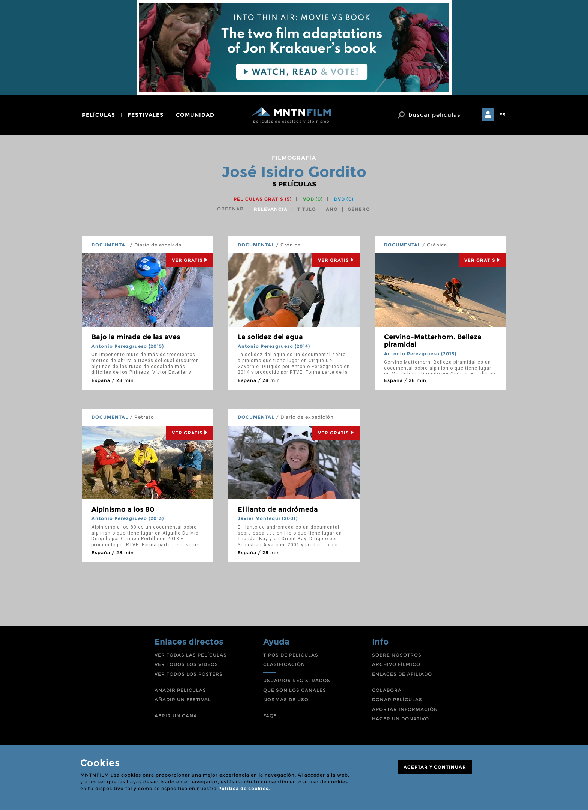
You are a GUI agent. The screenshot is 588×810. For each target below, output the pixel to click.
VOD (313, 199)
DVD (344, 199)
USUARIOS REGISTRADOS (296, 680)
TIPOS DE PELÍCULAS (290, 655)
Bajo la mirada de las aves (136, 337)
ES (502, 114)
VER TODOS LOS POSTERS (188, 674)
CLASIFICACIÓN (284, 664)
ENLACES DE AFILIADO (402, 674)
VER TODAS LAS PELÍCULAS (190, 655)
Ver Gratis (190, 260)
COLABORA (387, 690)
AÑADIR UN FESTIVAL (182, 699)
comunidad (195, 114)
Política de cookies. (244, 788)
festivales (146, 114)
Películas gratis (263, 199)
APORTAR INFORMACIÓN (405, 709)
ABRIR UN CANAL (177, 715)
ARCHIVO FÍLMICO (396, 664)
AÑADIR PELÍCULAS (180, 690)
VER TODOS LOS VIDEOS (186, 664)
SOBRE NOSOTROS (397, 655)
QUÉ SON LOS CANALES (294, 690)
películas (98, 114)
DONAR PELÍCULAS (397, 699)
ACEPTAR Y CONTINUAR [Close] (435, 767)
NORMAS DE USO (286, 699)
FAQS (270, 715)
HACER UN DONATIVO (400, 718)
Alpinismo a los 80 (123, 509)
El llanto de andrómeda (278, 509)
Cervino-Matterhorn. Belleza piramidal (433, 341)
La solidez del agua (270, 337)
